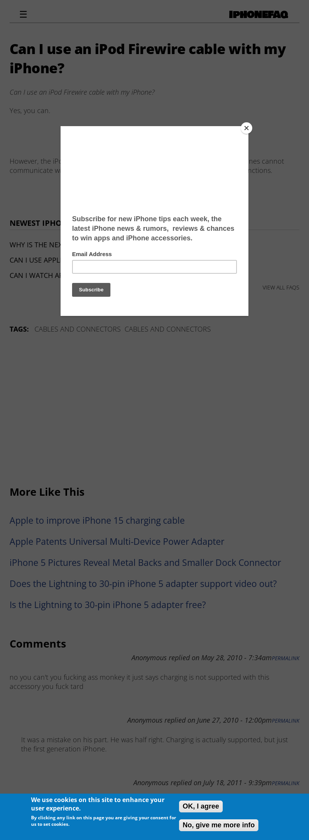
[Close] (246, 128)
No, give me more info (218, 825)
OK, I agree (200, 806)
